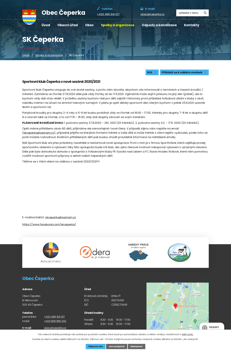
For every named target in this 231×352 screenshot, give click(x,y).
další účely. (187, 334)
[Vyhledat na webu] (205, 13)
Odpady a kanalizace (159, 25)
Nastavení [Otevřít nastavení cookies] (137, 346)
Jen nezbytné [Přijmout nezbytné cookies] (117, 346)
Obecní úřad (67, 25)
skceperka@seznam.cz (38, 133)
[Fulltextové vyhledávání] (192, 12)
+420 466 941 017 (54, 317)
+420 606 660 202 (55, 321)
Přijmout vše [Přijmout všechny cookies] (95, 346)
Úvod (46, 25)
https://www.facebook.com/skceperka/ (49, 224)
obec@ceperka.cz (55, 328)
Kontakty (191, 25)
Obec (89, 25)
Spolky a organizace (117, 25)
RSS (152, 72)
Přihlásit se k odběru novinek (184, 72)
